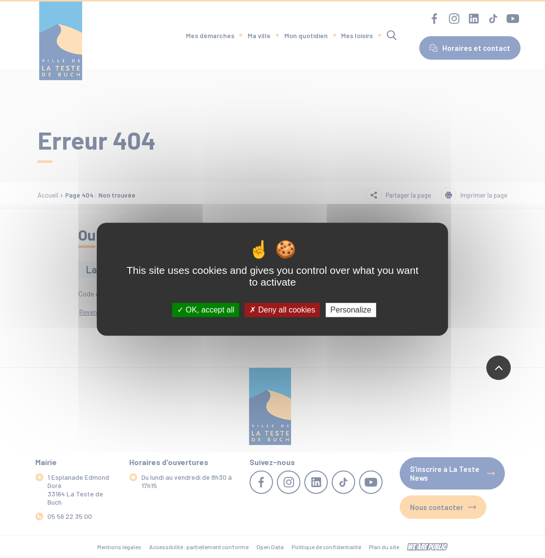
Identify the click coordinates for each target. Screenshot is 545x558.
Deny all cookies (282, 310)
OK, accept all (205, 310)
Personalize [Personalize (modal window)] (350, 310)
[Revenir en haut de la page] (498, 368)
